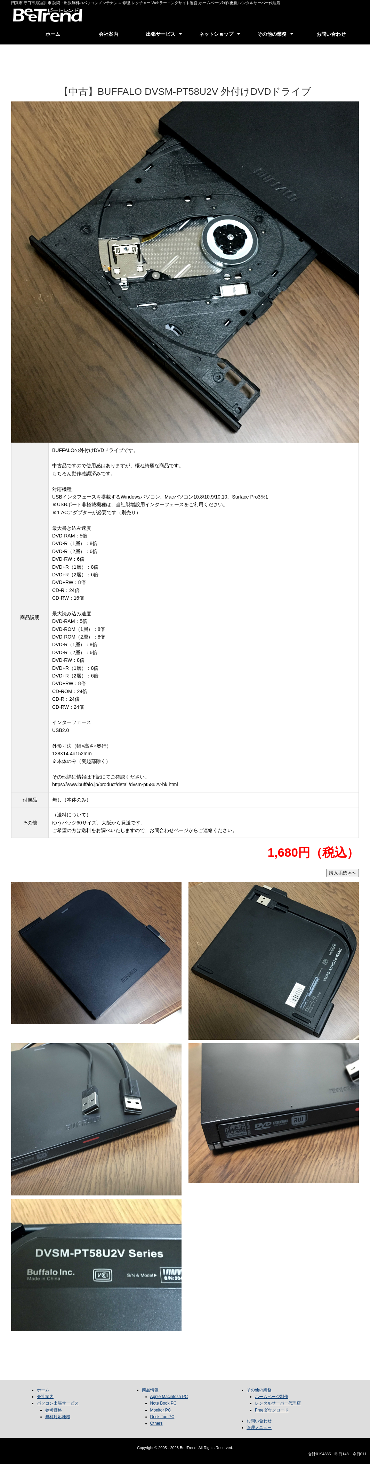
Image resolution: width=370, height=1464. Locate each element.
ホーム (53, 34)
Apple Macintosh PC (169, 1396)
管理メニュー (259, 1427)
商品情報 (150, 1390)
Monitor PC (160, 1410)
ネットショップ (216, 34)
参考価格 (53, 1410)
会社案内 (108, 34)
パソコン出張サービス (58, 1403)
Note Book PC (163, 1403)
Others (156, 1423)
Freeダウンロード (272, 1410)
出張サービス (160, 34)
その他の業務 (272, 34)
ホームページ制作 (271, 1396)
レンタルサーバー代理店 (278, 1403)
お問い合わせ (331, 34)
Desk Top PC (162, 1416)
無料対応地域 (57, 1416)
